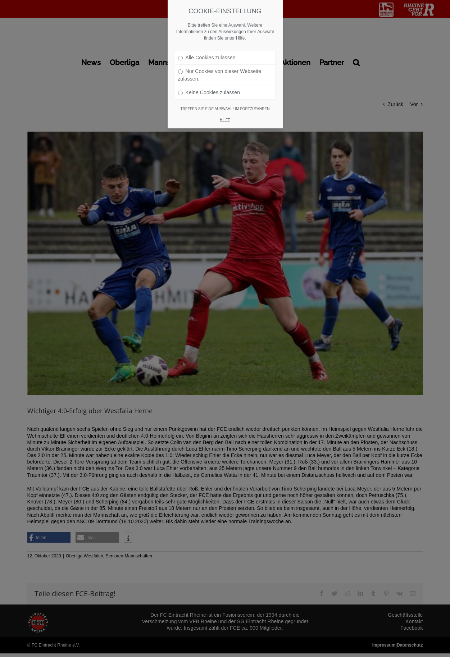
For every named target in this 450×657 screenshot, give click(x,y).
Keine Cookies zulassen (209, 92)
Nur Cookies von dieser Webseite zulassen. (220, 75)
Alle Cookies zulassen (207, 57)
